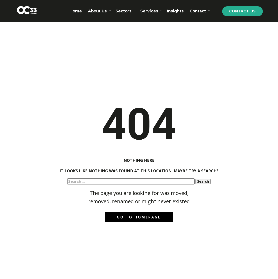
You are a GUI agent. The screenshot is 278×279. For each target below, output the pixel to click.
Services (149, 11)
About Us (97, 11)
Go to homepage (139, 217)
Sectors (123, 11)
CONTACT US (242, 11)
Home (76, 11)
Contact (198, 11)
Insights (175, 11)
